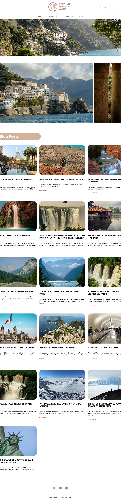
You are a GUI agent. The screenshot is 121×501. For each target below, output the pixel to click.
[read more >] (44, 190)
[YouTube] (61, 488)
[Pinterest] (66, 488)
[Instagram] (55, 488)
